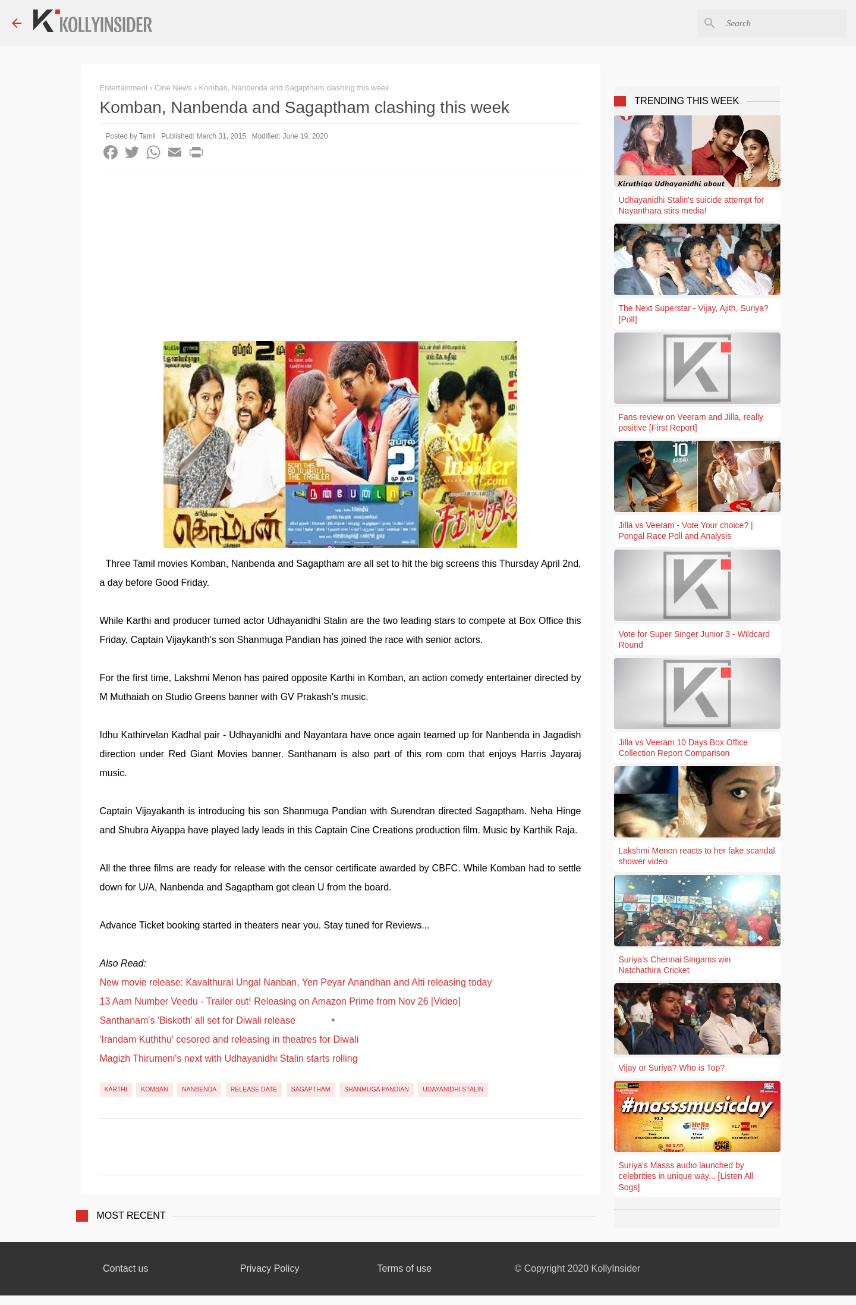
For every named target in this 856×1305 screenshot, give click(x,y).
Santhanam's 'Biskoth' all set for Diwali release (197, 1020)
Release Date (254, 1089)
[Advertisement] (340, 257)
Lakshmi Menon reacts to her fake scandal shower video (697, 856)
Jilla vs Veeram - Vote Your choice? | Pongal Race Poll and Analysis (686, 530)
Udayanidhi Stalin (453, 1089)
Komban (154, 1089)
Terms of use (404, 1268)
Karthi (116, 1089)
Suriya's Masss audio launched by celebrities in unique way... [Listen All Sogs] (686, 1175)
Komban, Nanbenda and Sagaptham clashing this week (294, 87)
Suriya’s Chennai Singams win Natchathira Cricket (675, 965)
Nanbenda (199, 1089)
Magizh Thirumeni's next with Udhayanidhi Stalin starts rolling (229, 1058)
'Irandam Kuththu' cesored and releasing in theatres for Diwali (229, 1039)
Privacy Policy (270, 1268)
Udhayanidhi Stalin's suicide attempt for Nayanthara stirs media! (691, 205)
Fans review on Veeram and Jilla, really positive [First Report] (691, 422)
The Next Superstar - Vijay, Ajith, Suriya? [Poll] (694, 313)
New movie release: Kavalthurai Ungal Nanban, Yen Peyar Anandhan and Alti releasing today (296, 982)
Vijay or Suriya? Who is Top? (672, 1067)
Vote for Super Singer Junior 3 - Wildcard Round (694, 639)
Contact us (125, 1268)
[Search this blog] (784, 23)
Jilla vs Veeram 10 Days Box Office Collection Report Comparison (683, 748)
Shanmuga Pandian (376, 1089)
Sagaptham (311, 1089)
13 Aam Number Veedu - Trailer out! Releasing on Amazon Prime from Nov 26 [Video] (280, 1001)
